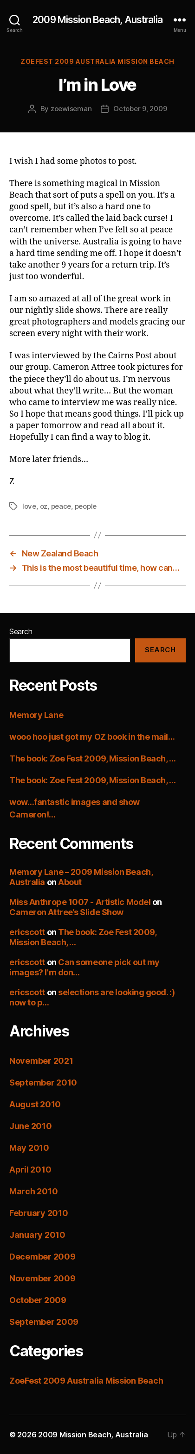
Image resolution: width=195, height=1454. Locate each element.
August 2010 (35, 1104)
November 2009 (42, 1278)
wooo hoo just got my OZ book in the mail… (92, 737)
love (29, 506)
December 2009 (42, 1256)
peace (61, 506)
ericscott (27, 932)
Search (20, 631)
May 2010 (29, 1148)
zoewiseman (71, 108)
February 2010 (38, 1213)
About (70, 882)
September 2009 (43, 1322)
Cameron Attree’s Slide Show (66, 912)
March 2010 (33, 1191)
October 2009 (37, 1300)
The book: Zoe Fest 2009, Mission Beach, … (92, 758)
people (86, 506)
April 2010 (30, 1169)
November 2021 (41, 1061)
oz (44, 506)
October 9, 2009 (140, 108)
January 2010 (37, 1235)
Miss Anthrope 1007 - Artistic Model (79, 902)
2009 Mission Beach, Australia (97, 20)
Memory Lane (36, 715)
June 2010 (30, 1126)
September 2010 (43, 1082)
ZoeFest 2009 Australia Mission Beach (97, 61)
